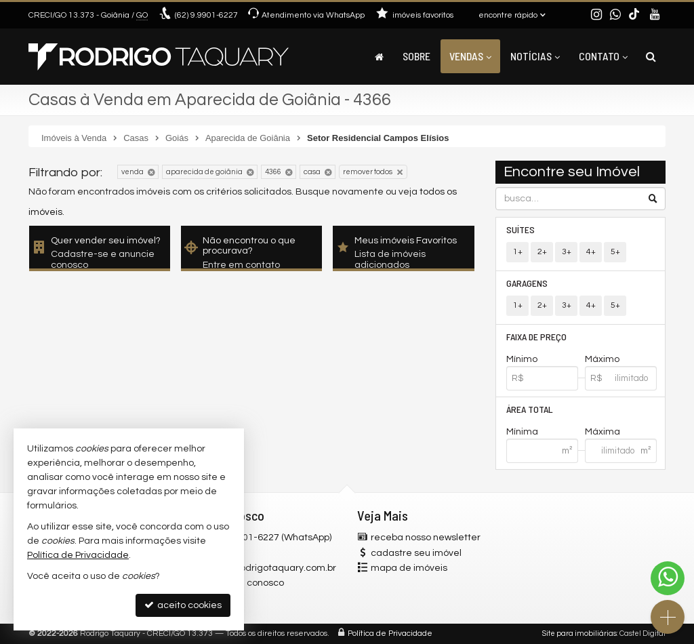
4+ (591, 251)
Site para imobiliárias (579, 633)
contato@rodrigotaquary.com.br (264, 568)
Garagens (527, 283)
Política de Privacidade (390, 633)
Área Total (529, 409)
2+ (542, 251)
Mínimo (521, 359)
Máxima (602, 432)
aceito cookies (183, 605)
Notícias (535, 55)
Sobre (416, 55)
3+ (566, 251)
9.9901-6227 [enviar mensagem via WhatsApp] (206, 15)
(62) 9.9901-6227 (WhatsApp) (269, 537)
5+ (615, 251)
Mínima (522, 432)
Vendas (470, 55)
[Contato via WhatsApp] (668, 578)
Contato (603, 55)
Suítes (520, 229)
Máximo (602, 359)
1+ (518, 251)
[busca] (651, 56)
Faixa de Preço (536, 336)
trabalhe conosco (245, 583)
